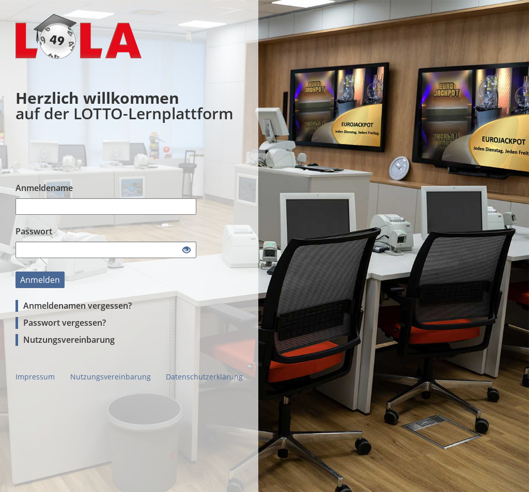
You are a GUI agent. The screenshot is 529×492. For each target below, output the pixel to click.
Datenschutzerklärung (204, 377)
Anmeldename (44, 188)
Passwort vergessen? (64, 322)
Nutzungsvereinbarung (69, 339)
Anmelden (40, 279)
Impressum (35, 377)
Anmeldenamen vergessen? (77, 305)
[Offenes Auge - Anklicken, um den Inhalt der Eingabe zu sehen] (186, 250)
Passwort (33, 231)
